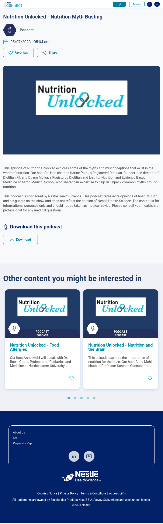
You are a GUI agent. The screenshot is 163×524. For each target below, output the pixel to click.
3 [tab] (81, 399)
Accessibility (117, 494)
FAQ (15, 439)
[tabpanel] (42, 341)
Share (52, 53)
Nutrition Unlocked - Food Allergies (34, 348)
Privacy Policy (69, 494)
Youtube (89, 457)
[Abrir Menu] (157, 4)
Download (24, 240)
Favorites (21, 53)
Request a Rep (22, 444)
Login (117, 4)
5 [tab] (94, 399)
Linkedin (74, 457)
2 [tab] (75, 399)
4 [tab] (87, 399)
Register (136, 4)
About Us (19, 433)
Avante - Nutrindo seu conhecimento (20, 4)
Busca (149, 4)
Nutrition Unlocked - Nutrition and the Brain (120, 348)
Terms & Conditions (94, 494)
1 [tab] (68, 399)
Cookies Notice (47, 494)
